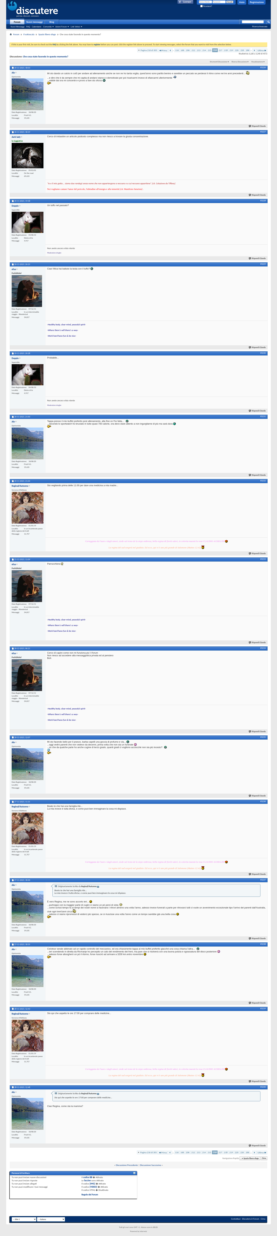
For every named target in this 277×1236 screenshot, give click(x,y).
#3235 (263, 737)
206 (188, 50)
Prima (163, 50)
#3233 (263, 559)
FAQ (28, 27)
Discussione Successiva (150, 1165)
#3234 (263, 648)
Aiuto (242, 2)
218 (226, 50)
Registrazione (257, 2)
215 (209, 50)
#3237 (263, 880)
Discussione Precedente (127, 1165)
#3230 (263, 353)
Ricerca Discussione (239, 62)
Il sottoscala (28, 34)
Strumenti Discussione (218, 62)
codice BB (87, 1177)
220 (236, 50)
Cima (264, 1158)
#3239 (263, 1008)
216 (215, 50)
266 (247, 50)
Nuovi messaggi (34, 22)
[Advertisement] (138, 38)
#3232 (263, 480)
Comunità (47, 27)
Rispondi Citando (257, 126)
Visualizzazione (257, 62)
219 (231, 50)
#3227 (263, 132)
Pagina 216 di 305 (149, 50)
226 (242, 50)
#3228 (263, 200)
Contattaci (236, 1218)
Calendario (36, 27)
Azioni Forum (61, 27)
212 (193, 50)
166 (182, 50)
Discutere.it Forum (250, 1218)
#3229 (263, 264)
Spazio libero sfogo (47, 34)
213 (199, 50)
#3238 (263, 944)
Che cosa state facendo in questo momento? (45, 56)
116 (177, 50)
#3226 (263, 67)
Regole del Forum (89, 1194)
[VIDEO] (93, 1186)
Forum (17, 22)
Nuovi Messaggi (17, 27)
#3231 (263, 416)
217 (220, 50)
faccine (87, 1180)
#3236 (263, 801)
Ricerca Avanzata (259, 26)
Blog (51, 22)
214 (204, 50)
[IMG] (92, 1183)
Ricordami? (206, 6)
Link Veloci (75, 27)
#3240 (263, 1087)
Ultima (262, 50)
